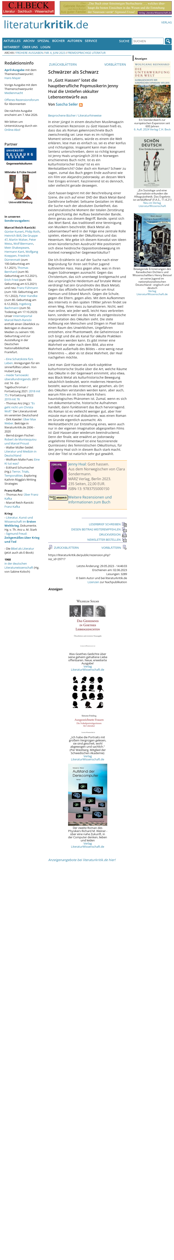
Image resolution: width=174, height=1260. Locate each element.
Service (91, 41)
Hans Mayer (12, 78)
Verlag (166, 22)
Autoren (74, 41)
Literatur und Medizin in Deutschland (20, 453)
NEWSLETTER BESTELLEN (107, 540)
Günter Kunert (14, 231)
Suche (124, 41)
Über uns (30, 47)
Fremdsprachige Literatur (86, 52)
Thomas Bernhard (16, 270)
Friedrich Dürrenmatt (17, 258)
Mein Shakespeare (16, 248)
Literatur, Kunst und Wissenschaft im (20, 521)
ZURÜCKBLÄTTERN (62, 64)
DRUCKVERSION (113, 534)
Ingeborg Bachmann (17, 306)
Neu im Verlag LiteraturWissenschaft (152, 204)
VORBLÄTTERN (115, 64)
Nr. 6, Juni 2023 (55, 52)
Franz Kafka (12, 507)
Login (45, 47)
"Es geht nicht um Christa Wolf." (19, 407)
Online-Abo (11, 130)
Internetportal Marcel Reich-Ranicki (18, 318)
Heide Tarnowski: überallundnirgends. (17, 377)
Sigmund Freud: (21, 538)
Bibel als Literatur (22, 549)
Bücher (58, 41)
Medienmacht (13, 93)
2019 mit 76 (12, 399)
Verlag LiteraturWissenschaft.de (87, 668)
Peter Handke (28, 296)
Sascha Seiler (67, 104)
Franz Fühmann (27, 288)
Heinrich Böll (12, 236)
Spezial (43, 41)
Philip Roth (32, 231)
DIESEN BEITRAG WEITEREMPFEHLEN (99, 529)
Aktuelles (12, 41)
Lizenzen (93, 582)
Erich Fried (11, 280)
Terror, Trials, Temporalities (16, 473)
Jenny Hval (77, 464)
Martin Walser (18, 240)
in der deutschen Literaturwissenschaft (18, 565)
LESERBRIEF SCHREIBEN (108, 524)
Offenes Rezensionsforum (21, 100)
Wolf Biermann (23, 244)
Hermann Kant (14, 252)
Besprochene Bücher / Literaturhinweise (74, 115)
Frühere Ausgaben (29, 52)
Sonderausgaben (16, 221)
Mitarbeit (12, 47)
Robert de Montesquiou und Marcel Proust (20, 441)
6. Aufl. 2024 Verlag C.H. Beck (152, 129)
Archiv (29, 41)
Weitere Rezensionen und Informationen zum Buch (90, 500)
